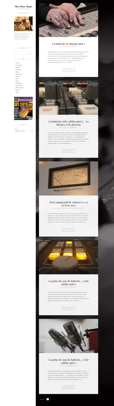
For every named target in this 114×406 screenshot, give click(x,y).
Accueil (17, 63)
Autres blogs (18, 74)
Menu (23, 59)
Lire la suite (68, 70)
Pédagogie (18, 69)
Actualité (17, 67)
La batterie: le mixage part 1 (68, 43)
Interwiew (18, 90)
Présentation (18, 65)
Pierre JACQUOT (23, 13)
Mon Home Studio (23, 6)
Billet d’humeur (19, 87)
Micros (17, 81)
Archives (23, 124)
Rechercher (23, 48)
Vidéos (17, 72)
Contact (17, 76)
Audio (16, 78)
